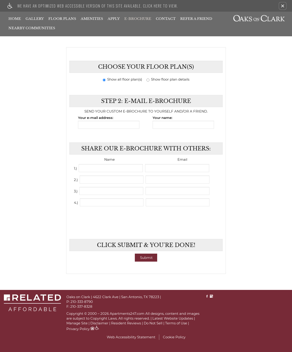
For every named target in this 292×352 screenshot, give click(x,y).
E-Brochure (137, 18)
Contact (166, 18)
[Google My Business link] (211, 297)
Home (14, 18)
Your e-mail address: (95, 118)
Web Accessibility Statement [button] (131, 337)
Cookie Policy (174, 337)
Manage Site (77, 323)
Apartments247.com (127, 314)
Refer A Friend (196, 18)
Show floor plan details (167, 79)
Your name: (162, 118)
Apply (114, 18)
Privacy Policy (78, 329)
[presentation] (146, 220)
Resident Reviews (126, 323)
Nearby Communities (31, 28)
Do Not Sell (153, 323)
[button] (282, 6)
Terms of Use (176, 323)
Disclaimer (99, 323)
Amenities (92, 18)
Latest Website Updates (172, 318)
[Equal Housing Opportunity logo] (92, 329)
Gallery (35, 18)
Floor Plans (62, 18)
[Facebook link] (207, 297)
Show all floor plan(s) (122, 79)
